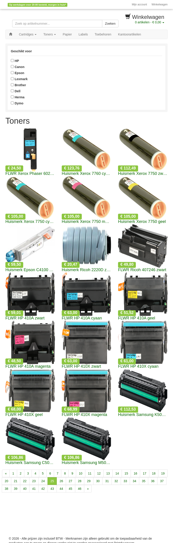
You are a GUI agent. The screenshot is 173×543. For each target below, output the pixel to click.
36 (153, 481)
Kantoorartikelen (129, 34)
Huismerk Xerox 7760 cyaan (86, 173)
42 (43, 488)
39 (16, 488)
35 (144, 481)
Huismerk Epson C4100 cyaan (30, 270)
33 (125, 481)
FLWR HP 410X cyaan (138, 366)
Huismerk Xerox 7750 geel (142, 222)
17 (144, 473)
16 (135, 473)
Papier (67, 34)
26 (61, 481)
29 (89, 481)
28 (80, 481)
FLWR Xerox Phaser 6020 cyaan (30, 173)
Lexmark (19, 79)
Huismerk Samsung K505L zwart (143, 415)
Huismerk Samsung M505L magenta (86, 463)
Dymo (17, 103)
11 (90, 473)
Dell (15, 91)
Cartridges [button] (27, 34)
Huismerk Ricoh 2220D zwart (86, 270)
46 (80, 488)
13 (108, 473)
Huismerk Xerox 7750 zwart (143, 173)
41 (34, 488)
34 (134, 481)
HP (15, 61)
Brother (18, 85)
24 (43, 481)
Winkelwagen (160, 4)
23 (34, 481)
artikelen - (149, 22)
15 (126, 473)
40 (25, 488)
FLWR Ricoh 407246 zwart (142, 270)
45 (70, 488)
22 (25, 481)
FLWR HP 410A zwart (24, 318)
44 (61, 488)
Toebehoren (103, 34)
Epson (17, 73)
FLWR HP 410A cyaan (82, 318)
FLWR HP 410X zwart (81, 366)
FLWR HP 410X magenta (84, 415)
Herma (17, 97)
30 (98, 481)
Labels (83, 34)
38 (6, 488)
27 (70, 481)
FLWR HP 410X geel (24, 415)
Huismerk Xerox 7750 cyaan (30, 222)
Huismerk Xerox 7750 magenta (86, 222)
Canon (17, 67)
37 (162, 481)
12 (99, 473)
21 (16, 481)
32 (116, 481)
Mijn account (139, 4)
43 (52, 488)
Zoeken (110, 23)
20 (6, 481)
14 (117, 473)
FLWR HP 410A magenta (27, 366)
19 (163, 473)
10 (80, 473)
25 (52, 481)
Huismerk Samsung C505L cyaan (30, 463)
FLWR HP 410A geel (136, 318)
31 (107, 481)
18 (154, 473)
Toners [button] (49, 34)
